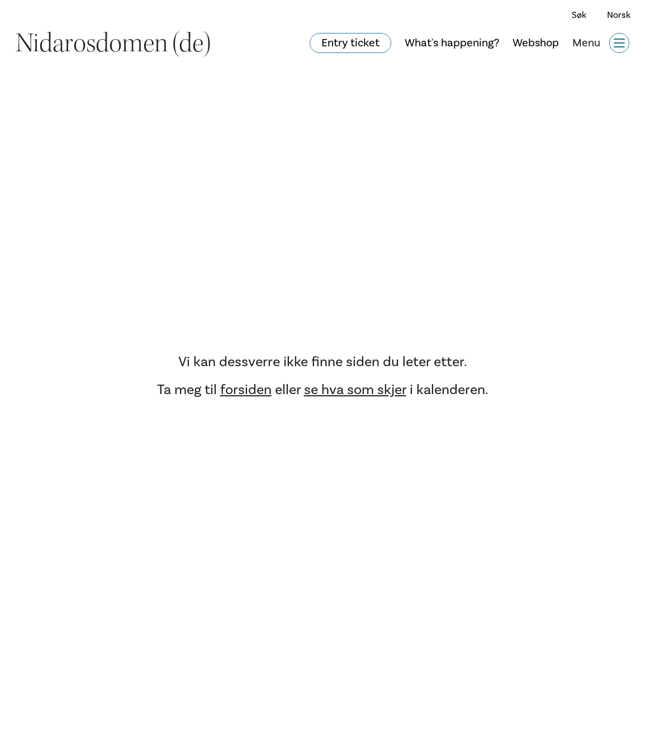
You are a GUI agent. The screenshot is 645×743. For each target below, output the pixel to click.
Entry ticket (350, 43)
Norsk (618, 15)
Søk (579, 15)
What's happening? (452, 43)
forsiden (246, 390)
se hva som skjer (355, 390)
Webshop (536, 43)
